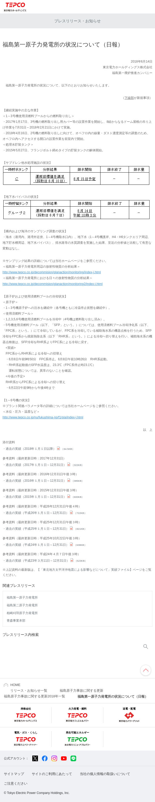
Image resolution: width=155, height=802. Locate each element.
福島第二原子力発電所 (22, 605)
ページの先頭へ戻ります (145, 670)
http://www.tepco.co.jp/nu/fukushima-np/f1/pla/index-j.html (43, 417)
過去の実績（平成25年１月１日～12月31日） (46, 529)
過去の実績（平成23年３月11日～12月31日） (46, 560)
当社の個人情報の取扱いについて (105, 774)
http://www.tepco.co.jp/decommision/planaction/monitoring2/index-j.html (53, 284)
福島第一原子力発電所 (22, 597)
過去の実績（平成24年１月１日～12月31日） (46, 545)
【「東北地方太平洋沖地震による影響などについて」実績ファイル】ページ (89, 570)
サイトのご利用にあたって (52, 774)
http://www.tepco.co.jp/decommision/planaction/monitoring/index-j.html (52, 272)
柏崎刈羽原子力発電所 (22, 613)
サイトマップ (14, 774)
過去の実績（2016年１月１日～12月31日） (45, 480)
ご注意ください (15, 783)
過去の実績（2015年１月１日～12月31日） (45, 497)
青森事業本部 (16, 620)
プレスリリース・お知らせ (77, 21)
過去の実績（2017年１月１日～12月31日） (45, 465)
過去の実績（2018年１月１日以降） (40, 449)
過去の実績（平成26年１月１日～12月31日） (46, 513)
